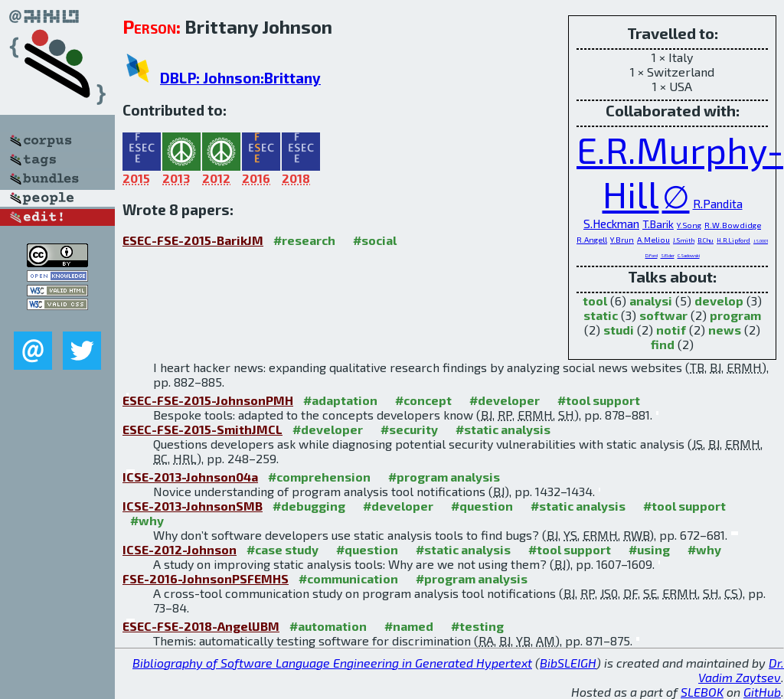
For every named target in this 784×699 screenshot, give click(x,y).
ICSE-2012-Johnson (179, 549)
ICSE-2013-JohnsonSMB (192, 505)
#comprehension (319, 476)
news (724, 329)
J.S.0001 (760, 240)
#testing (477, 626)
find (663, 344)
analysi (650, 300)
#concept (423, 400)
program (735, 315)
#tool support (598, 400)
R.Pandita (718, 203)
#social (375, 240)
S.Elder (668, 255)
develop (718, 300)
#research (304, 240)
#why (147, 520)
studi (618, 329)
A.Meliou (653, 239)
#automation (328, 626)
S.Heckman (611, 223)
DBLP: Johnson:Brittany (240, 78)
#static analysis (503, 429)
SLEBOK (702, 691)
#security (409, 429)
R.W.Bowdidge (732, 225)
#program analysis (444, 476)
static (600, 315)
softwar (663, 315)
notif (671, 329)
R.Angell (592, 239)
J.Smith (683, 240)
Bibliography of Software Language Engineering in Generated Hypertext (332, 662)
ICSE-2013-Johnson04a (190, 476)
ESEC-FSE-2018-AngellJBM (200, 626)
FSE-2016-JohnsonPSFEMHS (205, 578)
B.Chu (705, 240)
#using (649, 549)
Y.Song (689, 225)
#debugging (309, 505)
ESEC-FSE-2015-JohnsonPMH (207, 400)
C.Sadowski (689, 255)
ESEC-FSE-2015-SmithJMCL (202, 429)
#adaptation (340, 400)
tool (595, 300)
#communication (348, 578)
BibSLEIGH (568, 662)
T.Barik (658, 223)
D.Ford (651, 255)
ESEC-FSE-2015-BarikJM (192, 240)
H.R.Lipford (733, 240)
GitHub (762, 691)
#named (408, 626)
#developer (504, 400)
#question (482, 505)
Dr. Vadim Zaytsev (741, 669)
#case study (282, 549)
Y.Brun (622, 239)
